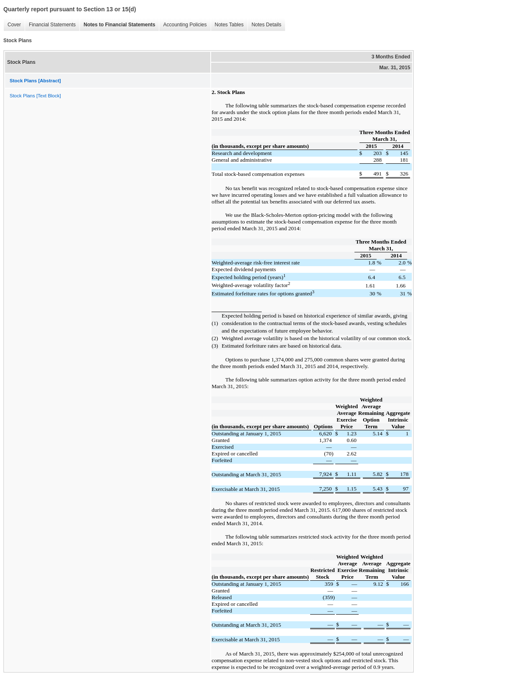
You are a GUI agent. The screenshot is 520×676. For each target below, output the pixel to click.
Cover (12, 25)
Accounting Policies (182, 25)
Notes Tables (227, 25)
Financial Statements (50, 25)
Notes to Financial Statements (117, 25)
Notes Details (264, 25)
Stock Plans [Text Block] (35, 95)
